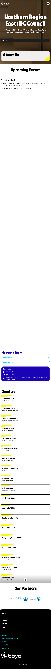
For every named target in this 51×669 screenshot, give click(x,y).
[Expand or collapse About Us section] (47, 59)
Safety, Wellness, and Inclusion (10, 638)
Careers (3, 641)
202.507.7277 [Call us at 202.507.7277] (9, 371)
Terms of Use (5, 648)
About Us (4, 635)
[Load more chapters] (25, 580)
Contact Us (4, 632)
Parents (4, 623)
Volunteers (5, 620)
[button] (48, 3)
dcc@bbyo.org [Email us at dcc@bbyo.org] (10, 374)
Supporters (5, 627)
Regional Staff (25, 357)
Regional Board (25, 362)
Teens (3, 613)
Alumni (4, 617)
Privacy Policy (5, 645)
